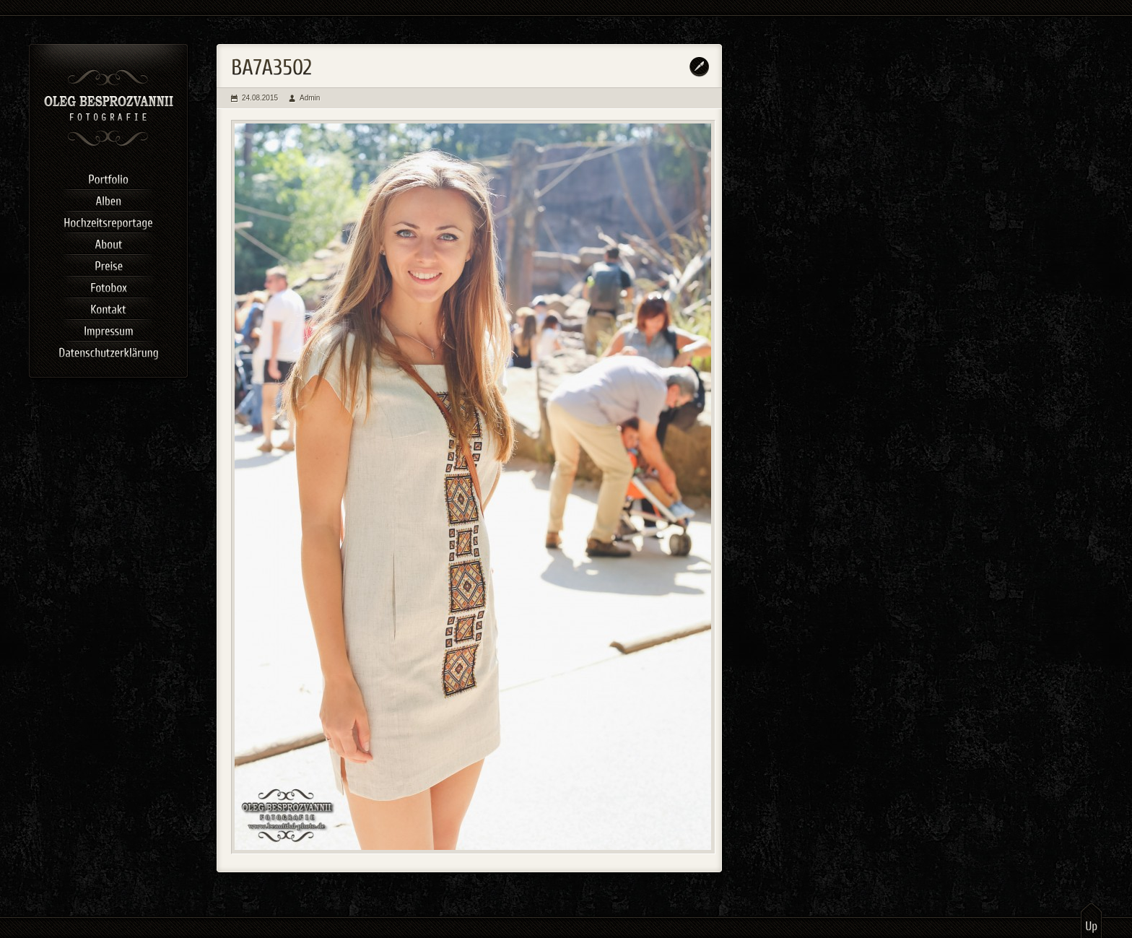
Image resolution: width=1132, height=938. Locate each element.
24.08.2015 (260, 98)
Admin (310, 98)
